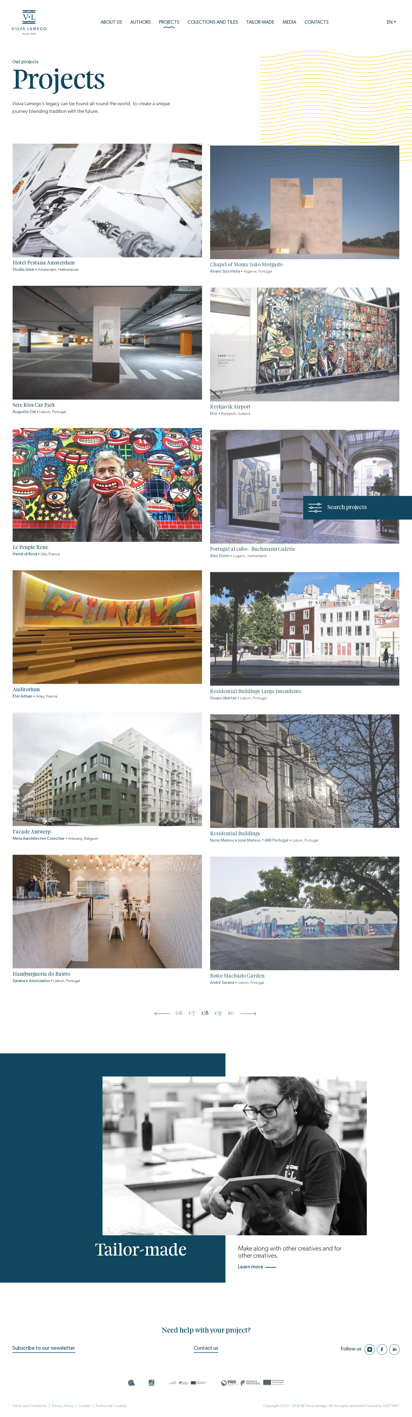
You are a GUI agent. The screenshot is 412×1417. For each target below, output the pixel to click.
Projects (169, 24)
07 (192, 1013)
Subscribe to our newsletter (43, 1348)
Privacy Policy (63, 1406)
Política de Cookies (111, 1406)
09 (218, 1013)
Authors (140, 22)
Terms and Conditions (29, 1406)
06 (179, 1013)
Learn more (257, 1266)
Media (289, 22)
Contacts (316, 22)
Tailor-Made (260, 22)
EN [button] (390, 22)
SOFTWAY (391, 1406)
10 (231, 1013)
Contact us (206, 1348)
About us (111, 22)
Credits (84, 1406)
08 (205, 1013)
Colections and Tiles (213, 22)
